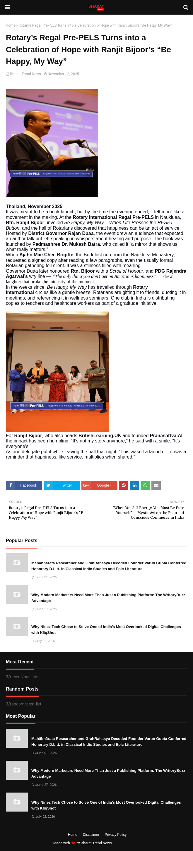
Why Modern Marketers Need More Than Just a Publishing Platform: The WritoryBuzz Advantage (108, 598)
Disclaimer (91, 835)
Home (11, 25)
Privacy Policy (116, 835)
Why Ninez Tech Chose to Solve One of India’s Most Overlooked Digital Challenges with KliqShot (106, 630)
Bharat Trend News (25, 74)
